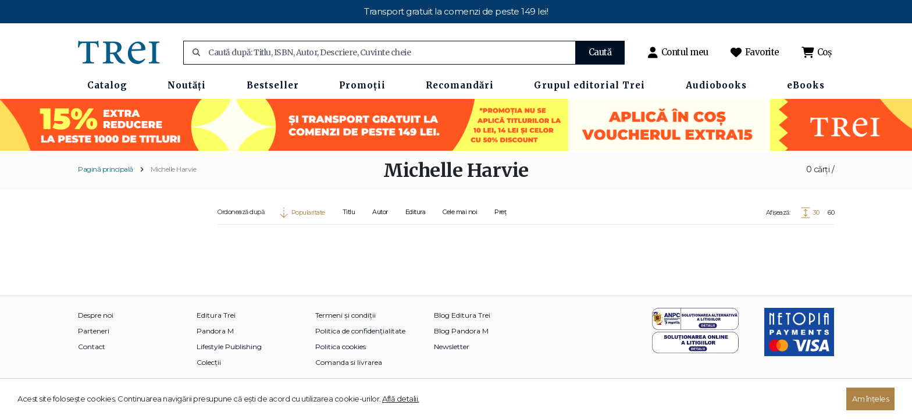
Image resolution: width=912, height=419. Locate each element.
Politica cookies (340, 346)
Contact (91, 346)
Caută (600, 52)
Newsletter (451, 346)
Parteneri (93, 330)
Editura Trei (216, 315)
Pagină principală (105, 169)
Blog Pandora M (461, 330)
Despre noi (95, 315)
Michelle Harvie (174, 169)
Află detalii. (400, 398)
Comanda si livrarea (348, 362)
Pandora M (215, 330)
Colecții (209, 362)
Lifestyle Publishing (229, 346)
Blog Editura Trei (462, 315)
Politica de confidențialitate (360, 330)
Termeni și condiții (345, 315)
